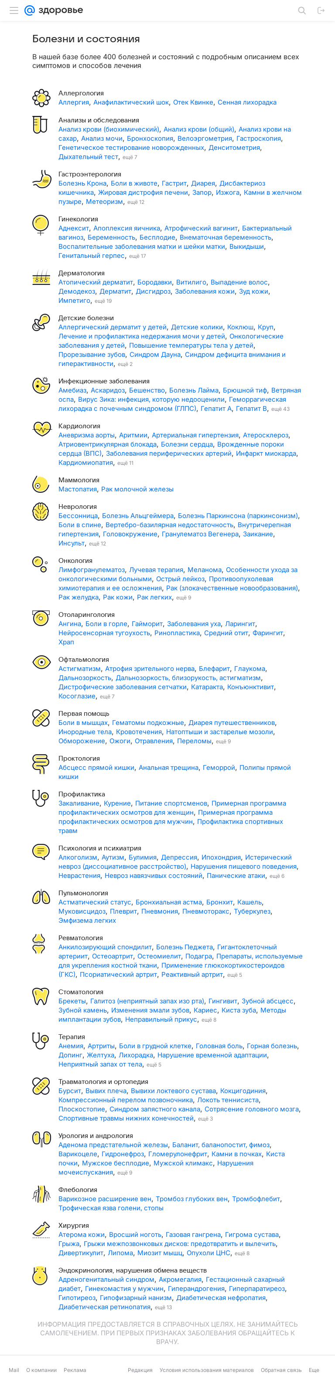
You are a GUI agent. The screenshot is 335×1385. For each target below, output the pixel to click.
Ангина (69, 624)
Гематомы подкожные (148, 722)
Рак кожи (118, 597)
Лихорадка (136, 1055)
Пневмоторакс (205, 911)
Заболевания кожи (205, 291)
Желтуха (100, 1055)
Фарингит (268, 633)
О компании (41, 1370)
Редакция (140, 1370)
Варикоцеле (77, 1154)
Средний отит (226, 633)
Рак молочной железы (137, 489)
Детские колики (197, 327)
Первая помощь (83, 713)
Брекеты (72, 1001)
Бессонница (78, 515)
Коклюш (240, 327)
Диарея (203, 183)
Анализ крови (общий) (199, 129)
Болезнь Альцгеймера (138, 515)
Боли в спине (79, 525)
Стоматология (80, 992)
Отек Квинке (193, 102)
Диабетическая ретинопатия (104, 1307)
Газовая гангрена (193, 1234)
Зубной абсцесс (268, 1001)
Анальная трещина (168, 767)
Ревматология (80, 938)
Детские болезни (86, 318)
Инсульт (71, 543)
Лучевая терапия (156, 570)
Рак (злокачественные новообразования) (232, 588)
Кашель (249, 902)
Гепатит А (216, 408)
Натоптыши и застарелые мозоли (219, 732)
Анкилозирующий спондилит (105, 947)
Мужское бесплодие (115, 1163)
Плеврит (123, 911)
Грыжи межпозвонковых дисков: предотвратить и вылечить (180, 1243)
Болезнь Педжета (184, 947)
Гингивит (223, 1001)
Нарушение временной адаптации (212, 1055)
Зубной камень (82, 1010)
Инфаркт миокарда (266, 453)
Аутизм (113, 857)
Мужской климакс (183, 1163)
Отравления (154, 741)
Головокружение (130, 534)
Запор (202, 192)
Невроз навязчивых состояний (153, 875)
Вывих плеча (105, 1091)
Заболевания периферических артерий (169, 453)
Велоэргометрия (205, 138)
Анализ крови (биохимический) (108, 129)
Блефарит (214, 668)
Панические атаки (236, 875)
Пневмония (159, 911)
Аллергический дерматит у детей (112, 327)
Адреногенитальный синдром (106, 1279)
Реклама (75, 1370)
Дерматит (115, 291)
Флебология (77, 1189)
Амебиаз (72, 390)
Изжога (227, 192)
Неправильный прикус (161, 1019)
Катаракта (207, 687)
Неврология (77, 506)
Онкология (75, 560)
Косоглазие (77, 696)
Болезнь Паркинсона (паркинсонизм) (238, 515)
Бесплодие (157, 237)
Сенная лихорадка (247, 102)
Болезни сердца (187, 444)
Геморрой (219, 767)
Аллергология (81, 93)
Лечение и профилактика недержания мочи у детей (141, 336)
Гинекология (78, 219)
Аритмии (133, 435)
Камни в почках (237, 1154)
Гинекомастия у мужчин (124, 1288)
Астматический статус (94, 902)
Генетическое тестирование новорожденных (131, 147)
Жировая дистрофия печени (143, 192)
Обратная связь (281, 1370)
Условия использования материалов (207, 1370)
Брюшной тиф (245, 390)
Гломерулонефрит (177, 1154)
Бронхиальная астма (169, 902)
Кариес (205, 1010)
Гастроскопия (258, 138)
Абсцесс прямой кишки (96, 767)
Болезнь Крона (82, 183)
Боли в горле (106, 624)
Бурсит (69, 1091)
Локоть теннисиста (228, 1100)
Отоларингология (86, 614)
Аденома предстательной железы (113, 1145)
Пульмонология (83, 893)
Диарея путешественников (231, 722)
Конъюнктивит (250, 687)
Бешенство (147, 390)
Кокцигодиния (243, 1091)
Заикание (258, 534)
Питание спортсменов (171, 803)
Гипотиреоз (77, 1298)
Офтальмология (83, 659)
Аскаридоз (108, 390)
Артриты (101, 1046)
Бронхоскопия (150, 138)
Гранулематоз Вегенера (200, 534)
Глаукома (249, 668)
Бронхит (219, 902)
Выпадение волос (239, 282)
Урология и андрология (95, 1135)
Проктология (79, 758)
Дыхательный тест (88, 156)
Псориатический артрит (118, 974)
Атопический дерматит (95, 282)
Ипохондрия (221, 857)
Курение (117, 803)
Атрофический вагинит (201, 228)
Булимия (143, 857)
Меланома (205, 570)
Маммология (78, 480)
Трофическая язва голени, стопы (111, 1208)
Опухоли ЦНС (208, 1253)
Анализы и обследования (98, 120)
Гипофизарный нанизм (136, 1298)
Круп (265, 327)
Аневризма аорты (86, 435)
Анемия (70, 1046)
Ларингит (240, 624)
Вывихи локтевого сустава (173, 1091)
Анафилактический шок (131, 102)
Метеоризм (104, 201)
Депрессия (179, 857)
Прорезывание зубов (91, 354)
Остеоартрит (112, 956)
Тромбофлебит (256, 1199)
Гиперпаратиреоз (257, 1288)
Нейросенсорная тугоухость (104, 633)
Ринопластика (177, 633)
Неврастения (79, 875)
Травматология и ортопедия (103, 1081)
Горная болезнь (272, 1046)
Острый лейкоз (180, 579)
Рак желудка (78, 597)
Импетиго (74, 300)
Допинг (70, 1055)
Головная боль (219, 1046)
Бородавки (154, 282)
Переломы (194, 741)
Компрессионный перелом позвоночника (125, 1100)
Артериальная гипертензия (195, 435)
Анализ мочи (102, 138)
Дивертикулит (80, 1253)
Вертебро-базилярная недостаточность (169, 525)
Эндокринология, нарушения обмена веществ (132, 1270)
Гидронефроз (123, 1154)
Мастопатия (77, 489)
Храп (66, 642)
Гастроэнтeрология (89, 174)
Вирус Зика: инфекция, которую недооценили (151, 399)
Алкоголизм (77, 857)
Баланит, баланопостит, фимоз (221, 1145)
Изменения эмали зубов (150, 1010)
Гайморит (147, 624)
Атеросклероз (265, 435)
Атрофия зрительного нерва (150, 668)
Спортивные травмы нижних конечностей (126, 1118)
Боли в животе (134, 183)
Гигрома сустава (252, 1234)
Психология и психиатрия (99, 848)
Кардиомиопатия (85, 462)
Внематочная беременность (225, 237)
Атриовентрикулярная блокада (107, 444)
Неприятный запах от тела (100, 1064)
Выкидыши (246, 246)
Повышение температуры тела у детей (191, 345)
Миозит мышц (159, 1253)
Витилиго (191, 282)
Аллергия (73, 102)
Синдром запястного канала (154, 1109)
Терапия (71, 1036)
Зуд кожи (253, 291)
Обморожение (81, 741)
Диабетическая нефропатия (221, 1298)
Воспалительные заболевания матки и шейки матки (141, 246)
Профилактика (81, 794)
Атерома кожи (81, 1234)
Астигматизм (79, 668)
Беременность (111, 237)
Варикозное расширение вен (104, 1199)
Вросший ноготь (135, 1234)
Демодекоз (76, 291)
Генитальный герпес (91, 255)
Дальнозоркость (84, 678)
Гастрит (174, 183)
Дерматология (81, 273)
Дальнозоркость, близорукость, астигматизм (188, 678)
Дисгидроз (153, 291)
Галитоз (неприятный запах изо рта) (147, 1001)
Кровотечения (139, 732)
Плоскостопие (81, 1109)
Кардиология (79, 426)
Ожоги (119, 741)
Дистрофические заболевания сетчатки (122, 687)
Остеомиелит (159, 956)
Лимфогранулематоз (91, 570)
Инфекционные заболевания (104, 381)
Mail (14, 1370)
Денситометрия (234, 147)
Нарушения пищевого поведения (244, 866)
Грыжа (68, 1243)
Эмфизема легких (87, 920)
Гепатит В (251, 408)
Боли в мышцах (83, 722)
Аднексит (73, 228)
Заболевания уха (194, 624)
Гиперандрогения (196, 1288)
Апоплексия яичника (126, 228)
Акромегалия (180, 1279)
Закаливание (78, 803)
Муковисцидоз (82, 911)
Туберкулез (252, 911)
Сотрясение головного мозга (252, 1109)
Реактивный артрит (192, 974)
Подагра (198, 956)
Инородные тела (85, 732)
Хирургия (73, 1225)
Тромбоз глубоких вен (192, 1199)
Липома (120, 1253)
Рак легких (154, 597)
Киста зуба (239, 1010)
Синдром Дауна (155, 354)
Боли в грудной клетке (155, 1046)
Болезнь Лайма (194, 390)
